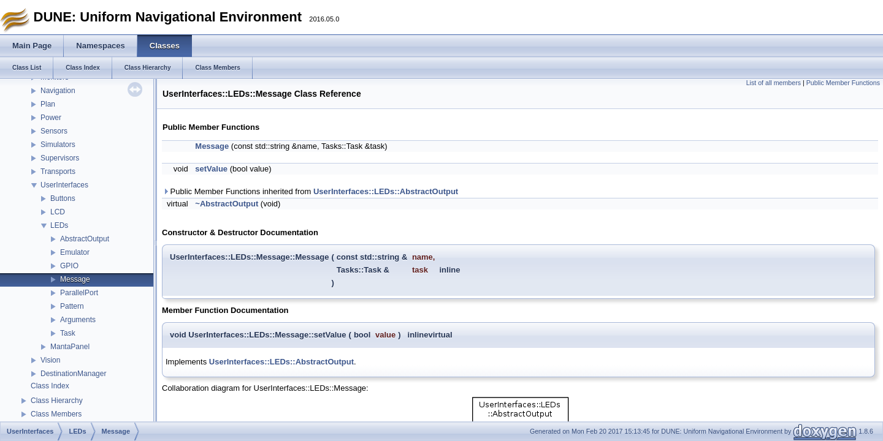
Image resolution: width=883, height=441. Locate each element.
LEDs (59, 225)
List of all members (773, 82)
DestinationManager (73, 373)
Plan (47, 104)
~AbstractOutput (226, 203)
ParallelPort (79, 292)
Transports (57, 171)
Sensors (53, 131)
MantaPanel (70, 346)
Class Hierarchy (57, 400)
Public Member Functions (843, 82)
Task (67, 333)
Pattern (72, 306)
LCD (57, 212)
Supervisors (59, 158)
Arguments (78, 319)
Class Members (56, 414)
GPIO (69, 266)
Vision (50, 360)
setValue (211, 168)
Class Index (50, 386)
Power (50, 117)
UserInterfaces (64, 185)
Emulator (75, 252)
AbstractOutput (84, 239)
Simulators (57, 144)
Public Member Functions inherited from (310, 191)
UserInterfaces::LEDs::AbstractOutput (385, 191)
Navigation (57, 90)
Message (75, 279)
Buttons (62, 198)
